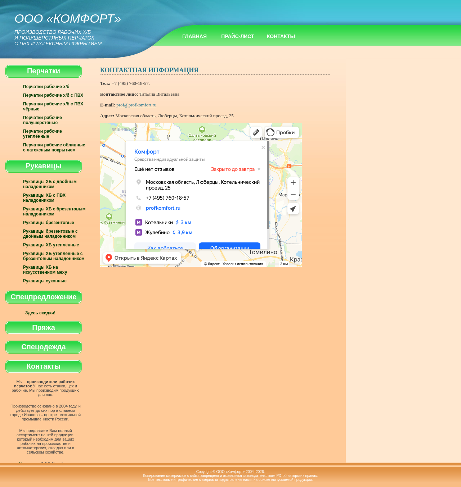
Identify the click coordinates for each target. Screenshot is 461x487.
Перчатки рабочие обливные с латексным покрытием (54, 147)
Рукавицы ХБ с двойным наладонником (50, 184)
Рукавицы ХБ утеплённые (51, 244)
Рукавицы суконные (45, 280)
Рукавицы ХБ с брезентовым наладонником (54, 211)
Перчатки (43, 71)
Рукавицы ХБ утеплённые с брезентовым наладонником (54, 256)
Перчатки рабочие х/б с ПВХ (53, 95)
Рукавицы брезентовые (48, 222)
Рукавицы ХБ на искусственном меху (45, 270)
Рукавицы (44, 166)
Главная (194, 36)
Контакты (281, 36)
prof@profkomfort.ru (136, 105)
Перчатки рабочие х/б (46, 86)
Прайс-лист (237, 36)
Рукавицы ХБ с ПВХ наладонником (44, 198)
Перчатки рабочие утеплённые (42, 134)
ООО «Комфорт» (67, 29)
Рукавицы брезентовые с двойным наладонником (50, 234)
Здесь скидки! (40, 312)
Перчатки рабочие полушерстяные (42, 120)
